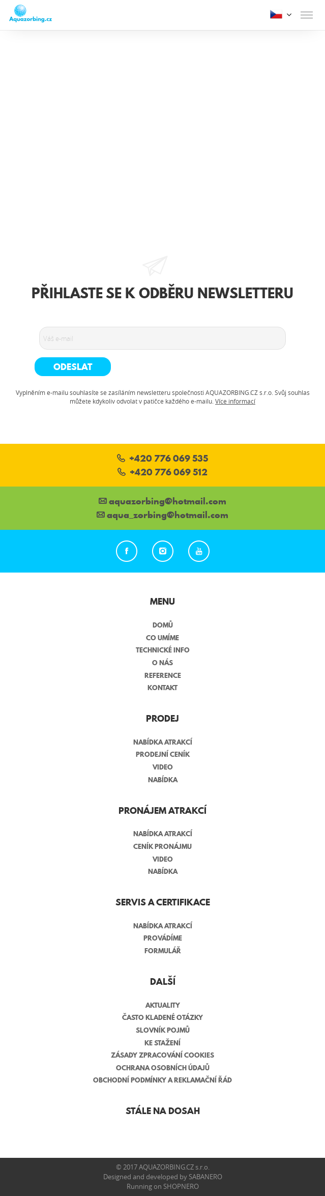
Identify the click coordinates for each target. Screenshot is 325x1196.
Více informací (235, 401)
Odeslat (73, 366)
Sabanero (205, 1176)
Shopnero (181, 1186)
